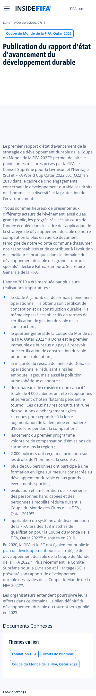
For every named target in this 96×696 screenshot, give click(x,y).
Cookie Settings (14, 692)
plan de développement (24, 550)
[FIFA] (33, 8)
